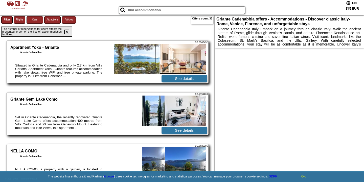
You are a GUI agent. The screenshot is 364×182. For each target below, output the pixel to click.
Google (109, 176)
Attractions (52, 19)
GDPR (273, 176)
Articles (69, 19)
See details (184, 78)
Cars (34, 19)
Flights (19, 19)
